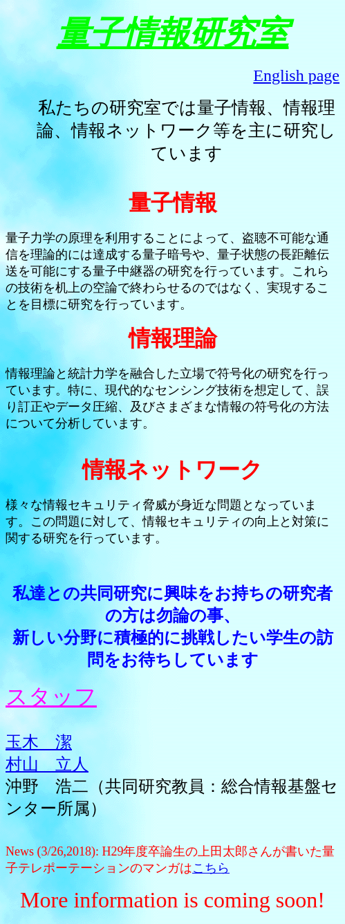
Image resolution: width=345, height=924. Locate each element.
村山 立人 (47, 764)
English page (296, 75)
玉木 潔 (39, 742)
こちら (211, 868)
